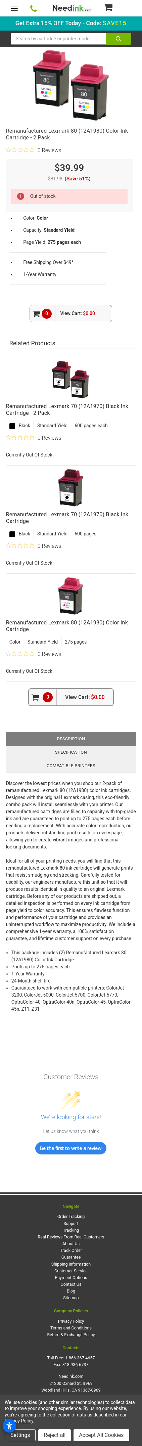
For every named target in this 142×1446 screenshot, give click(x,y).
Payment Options (71, 1277)
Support (70, 1223)
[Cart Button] (117, 7)
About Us (71, 1243)
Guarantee (71, 1257)
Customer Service (71, 1270)
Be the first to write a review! (71, 1148)
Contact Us (71, 1284)
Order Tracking (71, 1216)
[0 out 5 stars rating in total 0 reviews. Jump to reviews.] (33, 150)
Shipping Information (71, 1264)
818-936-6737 (75, 1364)
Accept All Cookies (101, 1435)
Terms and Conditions (71, 1327)
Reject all (54, 1435)
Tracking (71, 1230)
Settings (20, 1435)
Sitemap (71, 1297)
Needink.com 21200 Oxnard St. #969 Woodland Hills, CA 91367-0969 (71, 1383)
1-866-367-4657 (80, 1357)
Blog (71, 1291)
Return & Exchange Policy (71, 1334)
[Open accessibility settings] (9, 1426)
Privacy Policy (71, 1321)
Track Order (71, 1250)
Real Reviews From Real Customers (71, 1236)
